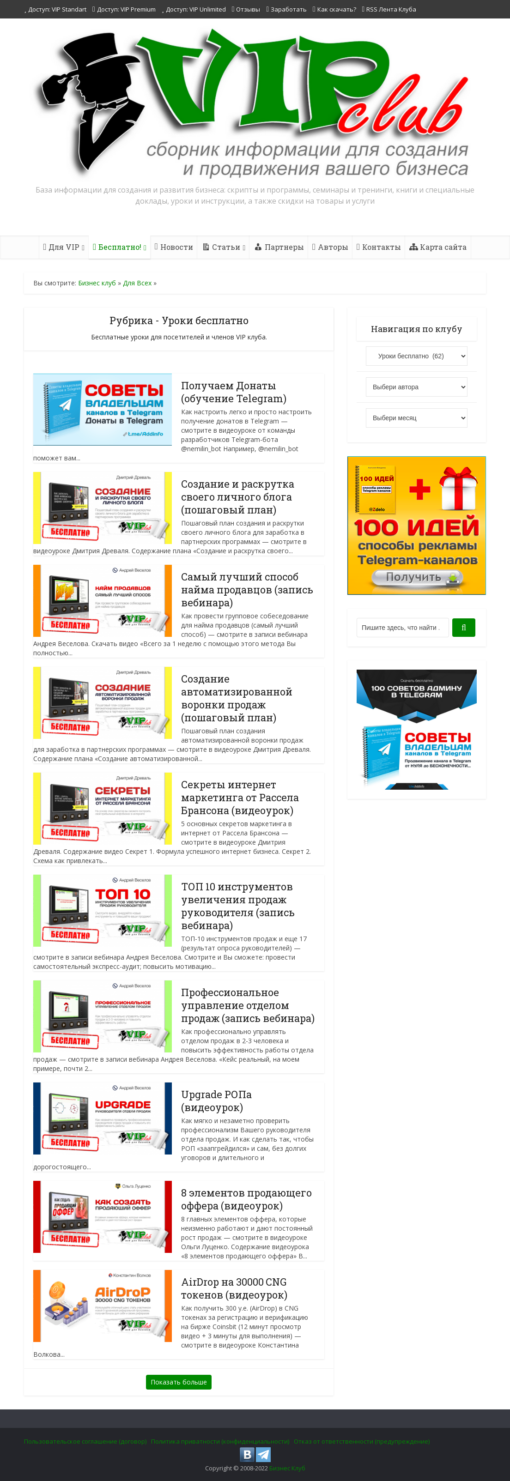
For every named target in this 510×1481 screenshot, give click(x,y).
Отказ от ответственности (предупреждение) (362, 1441)
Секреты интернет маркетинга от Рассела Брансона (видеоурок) (240, 797)
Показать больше (179, 1382)
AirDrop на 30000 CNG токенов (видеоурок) (234, 1288)
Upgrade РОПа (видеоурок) (217, 1101)
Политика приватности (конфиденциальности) (220, 1441)
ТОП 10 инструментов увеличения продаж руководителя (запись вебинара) (238, 906)
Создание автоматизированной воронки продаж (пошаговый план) (237, 698)
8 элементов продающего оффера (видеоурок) (246, 1199)
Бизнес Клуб (287, 1468)
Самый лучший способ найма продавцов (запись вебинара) (247, 589)
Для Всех (137, 282)
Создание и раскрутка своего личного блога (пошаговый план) (238, 496)
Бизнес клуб (97, 282)
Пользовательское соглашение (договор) (85, 1441)
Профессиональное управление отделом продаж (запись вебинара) (248, 1005)
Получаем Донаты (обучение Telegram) (234, 392)
